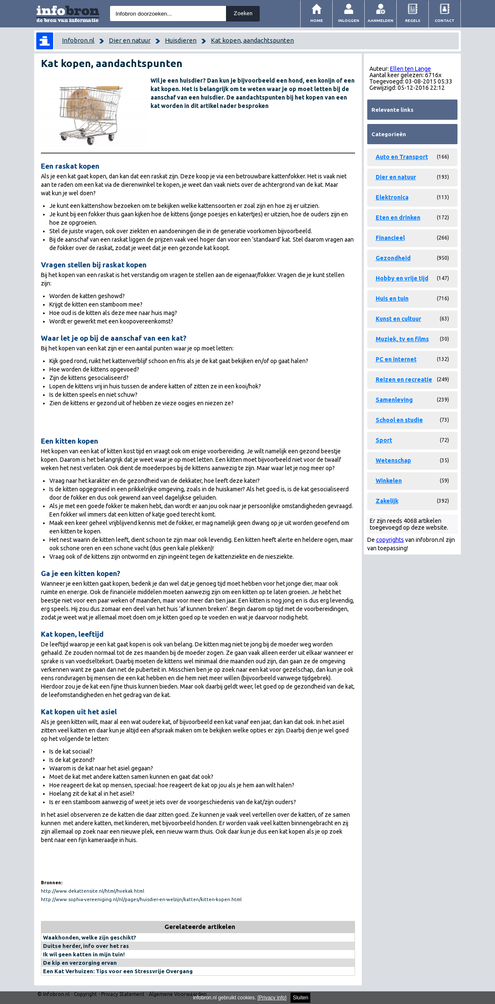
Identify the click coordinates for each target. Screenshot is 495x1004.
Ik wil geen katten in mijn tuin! (84, 954)
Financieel (390, 237)
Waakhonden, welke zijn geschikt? (89, 937)
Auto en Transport (402, 156)
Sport (384, 440)
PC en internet (396, 359)
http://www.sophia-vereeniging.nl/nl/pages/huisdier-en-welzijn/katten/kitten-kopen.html (141, 899)
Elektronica (392, 197)
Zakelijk (387, 501)
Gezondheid (393, 258)
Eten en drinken (398, 217)
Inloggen (348, 20)
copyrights (390, 539)
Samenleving (394, 399)
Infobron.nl (78, 40)
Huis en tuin (392, 298)
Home (316, 20)
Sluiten (300, 998)
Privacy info (272, 998)
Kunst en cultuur (398, 318)
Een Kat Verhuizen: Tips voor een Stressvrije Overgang (118, 971)
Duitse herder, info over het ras (86, 946)
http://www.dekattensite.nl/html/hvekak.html (92, 891)
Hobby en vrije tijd (402, 278)
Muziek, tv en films (402, 339)
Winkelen (389, 480)
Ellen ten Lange (410, 68)
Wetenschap (393, 460)
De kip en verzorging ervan (80, 963)
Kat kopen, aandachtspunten (252, 40)
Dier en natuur (130, 40)
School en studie (399, 420)
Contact (445, 20)
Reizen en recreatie (404, 379)
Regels (412, 20)
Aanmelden (380, 20)
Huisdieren (180, 40)
